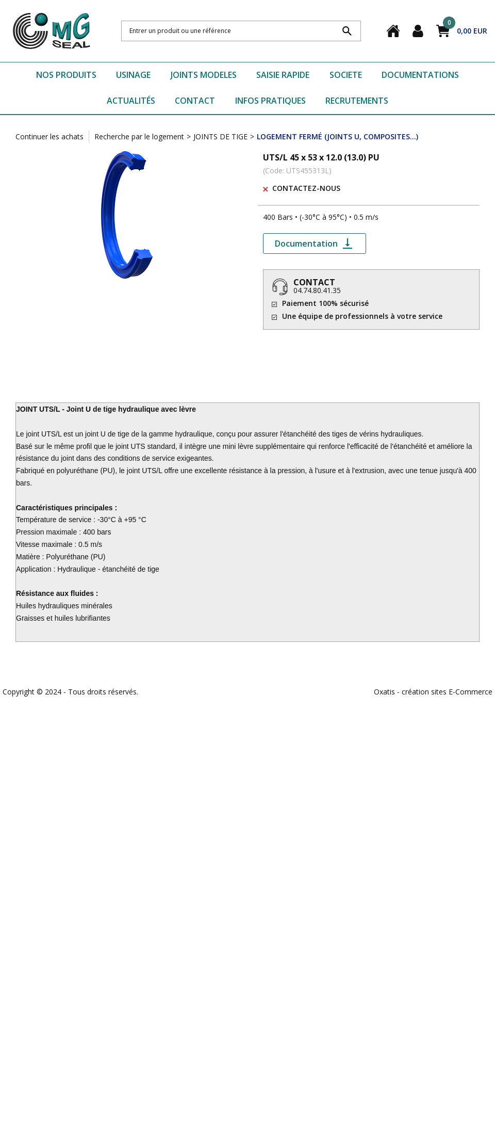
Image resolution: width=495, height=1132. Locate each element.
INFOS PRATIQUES (270, 100)
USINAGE (133, 74)
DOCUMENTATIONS (420, 74)
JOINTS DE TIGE (220, 136)
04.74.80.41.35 (317, 290)
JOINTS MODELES (204, 74)
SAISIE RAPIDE (282, 74)
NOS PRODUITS (66, 74)
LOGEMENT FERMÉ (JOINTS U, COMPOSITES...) (337, 136)
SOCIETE (345, 74)
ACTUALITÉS (131, 100)
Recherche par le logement (139, 136)
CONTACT (195, 100)
